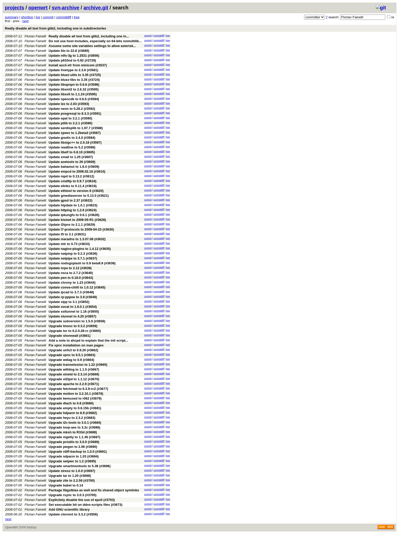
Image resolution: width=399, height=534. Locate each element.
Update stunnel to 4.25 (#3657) (72, 316)
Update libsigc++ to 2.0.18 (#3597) (75, 142)
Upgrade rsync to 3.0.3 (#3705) (72, 495)
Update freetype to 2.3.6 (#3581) (73, 70)
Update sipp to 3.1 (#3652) (69, 302)
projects (14, 7)
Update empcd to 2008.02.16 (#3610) (77, 171)
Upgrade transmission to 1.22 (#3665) (78, 365)
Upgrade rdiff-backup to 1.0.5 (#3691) (78, 451)
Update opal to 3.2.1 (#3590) (70, 118)
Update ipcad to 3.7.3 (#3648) (71, 292)
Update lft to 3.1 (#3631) (67, 234)
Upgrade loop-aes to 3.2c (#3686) (74, 427)
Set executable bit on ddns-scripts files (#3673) (85, 505)
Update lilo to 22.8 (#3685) (69, 51)
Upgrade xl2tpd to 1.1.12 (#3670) (74, 379)
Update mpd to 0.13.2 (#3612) (71, 176)
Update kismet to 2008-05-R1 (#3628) (77, 220)
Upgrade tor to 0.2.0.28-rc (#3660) (75, 331)
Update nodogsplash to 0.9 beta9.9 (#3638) (82, 263)
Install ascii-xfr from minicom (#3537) (78, 65)
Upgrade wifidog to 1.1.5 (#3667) (74, 369)
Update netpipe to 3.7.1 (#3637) (73, 258)
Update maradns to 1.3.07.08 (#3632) (77, 239)
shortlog (27, 17)
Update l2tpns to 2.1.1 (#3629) (72, 224)
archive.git (95, 7)
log (38, 17)
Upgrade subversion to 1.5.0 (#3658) (77, 321)
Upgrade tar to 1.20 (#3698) (70, 476)
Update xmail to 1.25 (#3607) (71, 157)
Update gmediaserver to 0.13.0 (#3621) (79, 195)
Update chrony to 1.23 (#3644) (72, 282)
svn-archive (65, 7)
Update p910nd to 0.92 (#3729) (72, 60)
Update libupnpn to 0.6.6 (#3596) (74, 84)
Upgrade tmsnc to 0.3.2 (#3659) (73, 326)
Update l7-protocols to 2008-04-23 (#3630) (81, 229)
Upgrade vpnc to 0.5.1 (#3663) (72, 355)
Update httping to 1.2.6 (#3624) (73, 210)
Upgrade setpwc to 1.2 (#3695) (72, 461)
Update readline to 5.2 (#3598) (72, 147)
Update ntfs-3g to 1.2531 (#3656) (74, 55)
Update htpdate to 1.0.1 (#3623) (73, 205)
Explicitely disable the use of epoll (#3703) (82, 500)
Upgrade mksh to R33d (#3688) (73, 432)
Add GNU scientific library (69, 509)
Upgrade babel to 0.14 (66, 485)
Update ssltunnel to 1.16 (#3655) (74, 311)
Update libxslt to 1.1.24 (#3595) (73, 94)
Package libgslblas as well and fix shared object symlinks (94, 490)
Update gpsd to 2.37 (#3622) (70, 200)
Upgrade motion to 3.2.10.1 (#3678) (76, 393)
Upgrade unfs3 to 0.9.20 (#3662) (73, 350)
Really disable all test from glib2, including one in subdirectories (55, 28)
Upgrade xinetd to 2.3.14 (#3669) (74, 374)
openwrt (38, 7)
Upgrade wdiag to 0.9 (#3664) (71, 360)
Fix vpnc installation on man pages (76, 345)
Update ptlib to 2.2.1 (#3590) (70, 123)
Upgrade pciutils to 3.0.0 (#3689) (74, 442)
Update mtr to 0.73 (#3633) (69, 244)
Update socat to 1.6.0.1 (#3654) (73, 307)
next (25, 21)
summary (11, 17)
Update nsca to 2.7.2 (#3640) (71, 273)
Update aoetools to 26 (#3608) (72, 162)
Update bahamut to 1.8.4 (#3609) (74, 167)
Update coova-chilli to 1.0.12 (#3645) (77, 287)
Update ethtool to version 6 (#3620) (76, 191)
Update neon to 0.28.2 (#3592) (72, 109)
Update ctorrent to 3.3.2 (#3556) (73, 514)
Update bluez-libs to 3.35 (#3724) (74, 80)
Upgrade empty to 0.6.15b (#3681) (75, 408)
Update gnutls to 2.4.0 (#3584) (72, 138)
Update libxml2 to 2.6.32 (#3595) (74, 89)
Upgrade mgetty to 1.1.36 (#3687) (74, 437)
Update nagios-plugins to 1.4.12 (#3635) (80, 249)
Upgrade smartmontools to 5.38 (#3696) (79, 466)
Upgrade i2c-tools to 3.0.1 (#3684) (75, 422)
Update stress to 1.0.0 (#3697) (72, 471)
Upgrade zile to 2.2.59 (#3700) (72, 480)
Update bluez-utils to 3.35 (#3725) (75, 75)
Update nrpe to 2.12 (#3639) (70, 268)
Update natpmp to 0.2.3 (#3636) (73, 253)
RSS (390, 527)
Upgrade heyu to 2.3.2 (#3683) (72, 418)
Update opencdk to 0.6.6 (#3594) (74, 99)
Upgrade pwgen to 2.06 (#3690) (73, 447)
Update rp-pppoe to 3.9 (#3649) (73, 297)
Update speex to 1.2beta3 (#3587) (75, 133)
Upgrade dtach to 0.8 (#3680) (71, 403)
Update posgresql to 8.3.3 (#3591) (75, 113)
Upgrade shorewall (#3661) (70, 336)
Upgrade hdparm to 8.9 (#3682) (73, 413)
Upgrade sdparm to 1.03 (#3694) (74, 456)
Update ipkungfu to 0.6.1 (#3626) (74, 215)
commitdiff (63, 17)
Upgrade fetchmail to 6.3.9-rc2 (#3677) (78, 389)
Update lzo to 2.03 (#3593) (69, 104)
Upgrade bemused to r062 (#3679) (75, 398)
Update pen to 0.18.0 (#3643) (71, 278)
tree (76, 17)
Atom (382, 527)
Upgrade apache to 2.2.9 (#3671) (74, 384)
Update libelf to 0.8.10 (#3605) (72, 152)
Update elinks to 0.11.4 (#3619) (73, 186)
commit (48, 17)
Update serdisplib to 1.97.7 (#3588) (76, 128)
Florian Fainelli (35, 36)
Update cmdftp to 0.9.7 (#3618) (72, 181)
